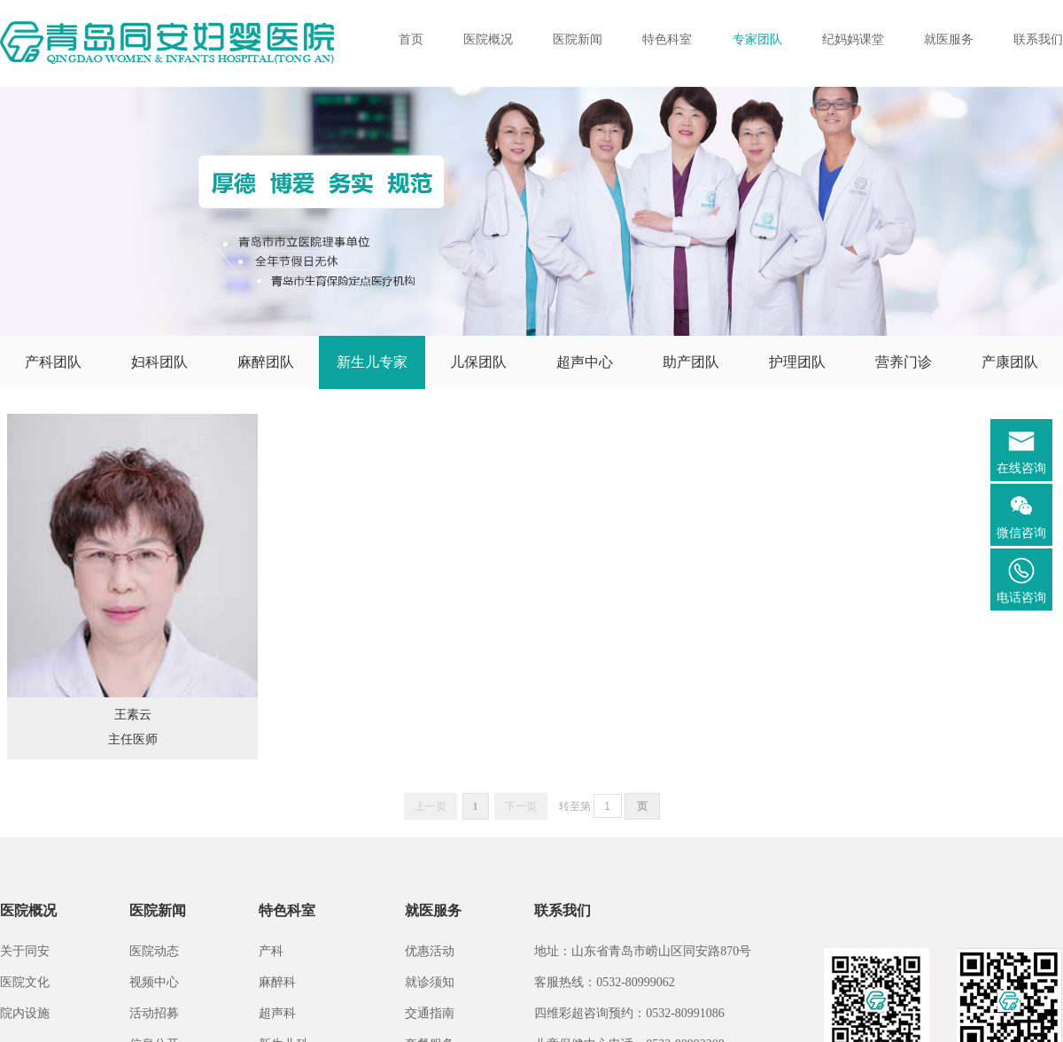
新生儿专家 (372, 361)
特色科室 (667, 39)
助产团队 (691, 361)
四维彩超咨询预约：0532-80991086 (629, 1013)
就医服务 (949, 39)
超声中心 (584, 361)
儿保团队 (478, 361)
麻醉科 (277, 982)
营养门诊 (903, 361)
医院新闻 (577, 39)
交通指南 (429, 1013)
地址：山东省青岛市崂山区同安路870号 (642, 951)
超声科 (277, 1013)
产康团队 (1010, 361)
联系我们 (1038, 39)
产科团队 (53, 361)
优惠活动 (429, 951)
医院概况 (488, 39)
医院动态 (154, 951)
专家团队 (757, 39)
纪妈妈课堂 (853, 39)
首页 (411, 39)
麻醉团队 (265, 361)
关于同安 (25, 951)
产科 (271, 951)
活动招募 (154, 1013)
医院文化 (25, 982)
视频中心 (154, 982)
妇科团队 (159, 361)
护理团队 (797, 361)
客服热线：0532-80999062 (604, 982)
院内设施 (25, 1013)
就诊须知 (429, 982)
